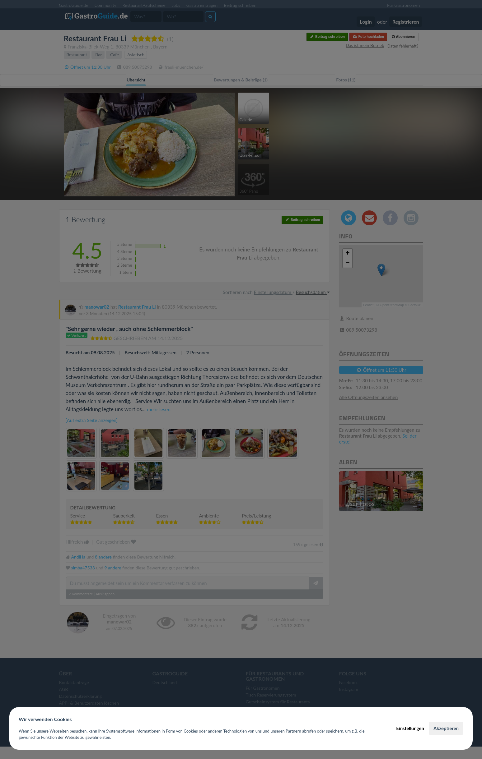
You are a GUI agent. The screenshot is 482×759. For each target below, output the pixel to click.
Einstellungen (410, 728)
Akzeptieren (446, 728)
